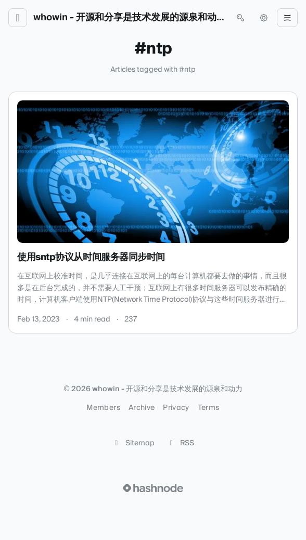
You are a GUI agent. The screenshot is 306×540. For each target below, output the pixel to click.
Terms (209, 408)
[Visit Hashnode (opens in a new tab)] (153, 488)
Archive (142, 408)
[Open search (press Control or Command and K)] (240, 17)
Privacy (176, 408)
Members (103, 408)
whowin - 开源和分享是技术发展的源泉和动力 (129, 17)
